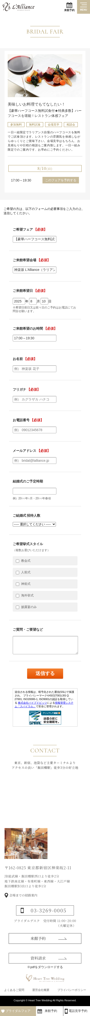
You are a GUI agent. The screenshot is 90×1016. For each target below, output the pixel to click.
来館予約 (69, 7)
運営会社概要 (40, 990)
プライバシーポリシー (71, 990)
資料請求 (38, 965)
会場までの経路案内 (23, 902)
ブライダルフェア (18, 1011)
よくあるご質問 (14, 990)
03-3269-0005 (48, 918)
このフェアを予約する (60, 180)
